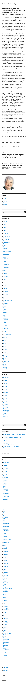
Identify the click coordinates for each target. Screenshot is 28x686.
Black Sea (5, 225)
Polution (5, 325)
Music (4, 309)
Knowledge (5, 283)
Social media (6, 346)
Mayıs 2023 (5, 379)
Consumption (6, 239)
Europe (4, 257)
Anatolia (5, 221)
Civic (4, 231)
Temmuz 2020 (6, 410)
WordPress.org (6, 670)
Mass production (6, 294)
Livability (5, 289)
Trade (4, 359)
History (4, 270)
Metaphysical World (7, 300)
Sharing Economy (7, 344)
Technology (5, 356)
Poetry (4, 322)
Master (4, 295)
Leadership (5, 286)
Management (6, 291)
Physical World (6, 321)
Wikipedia (5, 204)
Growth (4, 269)
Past (4, 315)
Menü (24, 3)
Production (5, 328)
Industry (5, 273)
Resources (5, 337)
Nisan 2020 (5, 414)
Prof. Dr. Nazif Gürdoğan (10, 4)
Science (4, 341)
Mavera (4, 297)
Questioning (5, 330)
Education (5, 249)
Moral (4, 306)
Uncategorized (6, 361)
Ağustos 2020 (6, 408)
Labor (4, 285)
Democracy (5, 246)
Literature (5, 288)
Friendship (5, 260)
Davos (4, 245)
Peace (4, 316)
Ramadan (5, 333)
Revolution (5, 339)
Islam (4, 279)
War (4, 362)
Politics (4, 324)
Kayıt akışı (5, 667)
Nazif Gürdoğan (6, 146)
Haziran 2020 (6, 411)
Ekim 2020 (5, 405)
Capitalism (5, 228)
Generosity (5, 263)
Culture (4, 243)
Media (4, 298)
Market (4, 292)
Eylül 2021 (5, 390)
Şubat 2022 (5, 386)
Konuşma (4, 680)
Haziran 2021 (6, 393)
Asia (4, 222)
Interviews (5, 278)
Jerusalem (5, 281)
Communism (6, 237)
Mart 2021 (5, 398)
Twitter (4, 202)
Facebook (5, 198)
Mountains (5, 307)
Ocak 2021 (5, 401)
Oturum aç (5, 665)
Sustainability (6, 353)
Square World (6, 350)
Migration (5, 304)
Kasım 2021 (5, 387)
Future (4, 261)
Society (4, 347)
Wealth (4, 365)
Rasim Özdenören (7, 334)
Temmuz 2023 (6, 377)
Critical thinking (6, 242)
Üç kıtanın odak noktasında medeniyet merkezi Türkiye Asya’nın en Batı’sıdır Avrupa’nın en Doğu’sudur (13, 439)
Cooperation (5, 240)
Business (5, 227)
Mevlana (5, 301)
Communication (6, 236)
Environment (6, 252)
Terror (4, 358)
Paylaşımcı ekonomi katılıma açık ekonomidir (12, 444)
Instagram (5, 199)
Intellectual (5, 276)
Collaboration (6, 234)
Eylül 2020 (5, 407)
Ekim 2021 (5, 389)
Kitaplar (3, 678)
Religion (5, 336)
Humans (5, 272)
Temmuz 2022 (6, 384)
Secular (4, 343)
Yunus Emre (5, 368)
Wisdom (5, 367)
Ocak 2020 (5, 416)
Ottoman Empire (6, 313)
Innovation (5, 275)
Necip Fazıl (5, 310)
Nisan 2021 (5, 396)
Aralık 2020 (5, 402)
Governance (5, 266)
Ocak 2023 (5, 383)
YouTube (5, 205)
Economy (5, 248)
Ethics (4, 255)
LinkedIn (5, 201)
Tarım (4, 355)
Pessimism (5, 318)
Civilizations (5, 233)
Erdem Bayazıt (6, 254)
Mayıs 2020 (5, 413)
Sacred (4, 340)
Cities (4, 230)
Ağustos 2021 (6, 392)
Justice (4, 282)
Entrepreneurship (7, 251)
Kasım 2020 (5, 404)
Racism (4, 331)
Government (6, 267)
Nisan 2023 (5, 380)
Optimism (5, 312)
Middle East (18, 146)
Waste (4, 364)
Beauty (4, 224)
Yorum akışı (5, 668)
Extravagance (6, 258)
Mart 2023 (5, 381)
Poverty (4, 327)
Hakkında (4, 675)
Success (4, 352)
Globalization (6, 264)
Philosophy (5, 319)
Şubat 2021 (5, 399)
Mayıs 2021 (5, 395)
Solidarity (5, 349)
